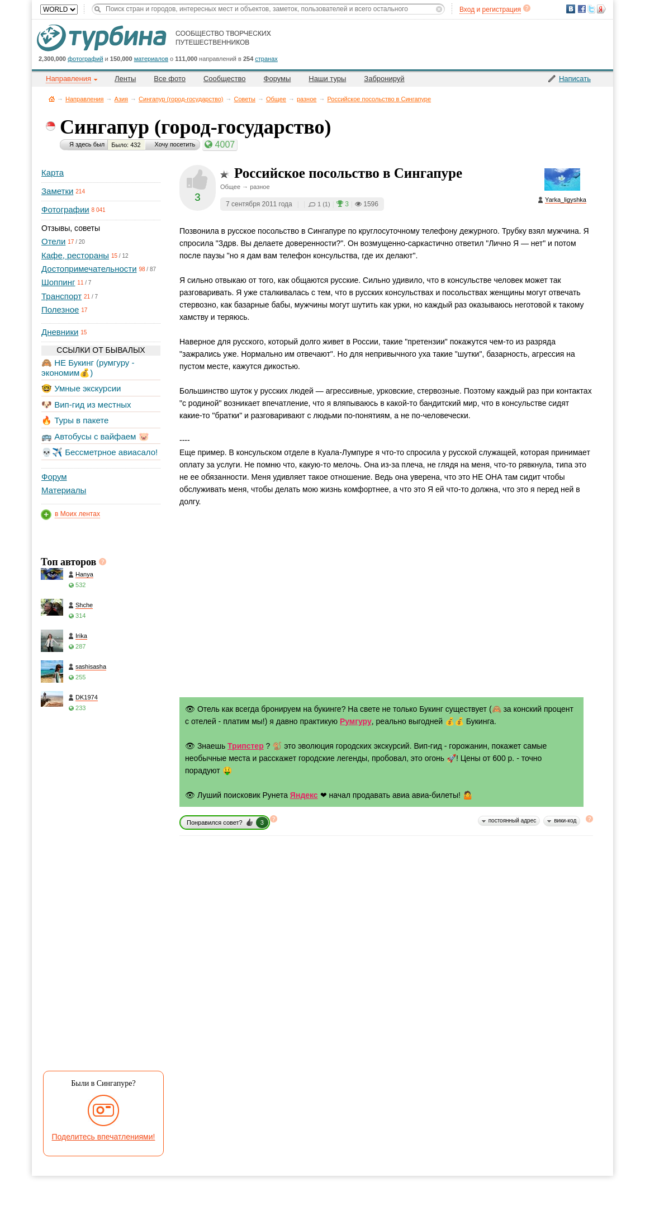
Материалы (63, 490)
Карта (52, 172)
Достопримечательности (89, 268)
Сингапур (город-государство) (181, 99)
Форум (54, 476)
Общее (276, 99)
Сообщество (224, 78)
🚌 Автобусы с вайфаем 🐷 (95, 436)
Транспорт (61, 296)
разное (306, 99)
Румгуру (356, 721)
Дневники (59, 332)
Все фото (170, 78)
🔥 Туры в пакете (74, 420)
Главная (52, 99)
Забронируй (384, 78)
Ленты (125, 78)
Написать (575, 78)
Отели (53, 241)
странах (266, 58)
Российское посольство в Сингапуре (379, 99)
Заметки (57, 191)
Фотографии (65, 209)
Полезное (60, 309)
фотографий (85, 58)
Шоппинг (58, 282)
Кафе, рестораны (75, 255)
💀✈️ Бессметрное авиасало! (99, 452)
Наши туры (327, 78)
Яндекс (304, 795)
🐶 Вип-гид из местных (86, 404)
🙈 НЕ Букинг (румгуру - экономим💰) (88, 367)
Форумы (277, 78)
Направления (84, 99)
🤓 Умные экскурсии (81, 388)
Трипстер (245, 745)
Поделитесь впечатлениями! (103, 1136)
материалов (151, 58)
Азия (121, 99)
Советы (244, 99)
